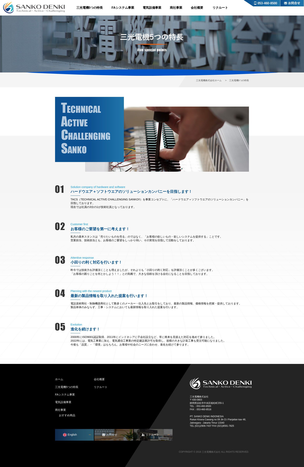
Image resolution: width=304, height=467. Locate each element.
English (70, 435)
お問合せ (292, 3)
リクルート (220, 7)
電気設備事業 (152, 7)
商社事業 (176, 7)
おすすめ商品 (67, 415)
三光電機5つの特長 (89, 7)
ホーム (59, 379)
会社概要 (197, 7)
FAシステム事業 (122, 7)
